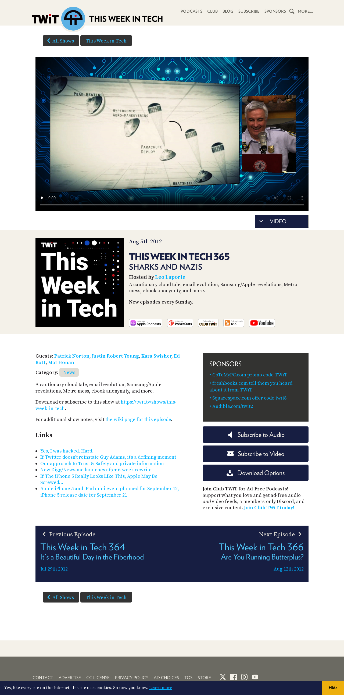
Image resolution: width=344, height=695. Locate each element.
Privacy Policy (131, 677)
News (69, 372)
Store (204, 677)
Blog (228, 11)
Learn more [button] (160, 687)
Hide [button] (333, 687)
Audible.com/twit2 (232, 406)
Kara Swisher (156, 356)
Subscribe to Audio (256, 435)
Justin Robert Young (115, 356)
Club (212, 11)
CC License (98, 677)
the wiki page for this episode (138, 419)
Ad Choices (166, 677)
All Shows (59, 40)
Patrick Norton (71, 356)
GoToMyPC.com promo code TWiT (249, 375)
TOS (188, 677)
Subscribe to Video (255, 454)
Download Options (256, 473)
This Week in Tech (106, 41)
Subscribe (249, 11)
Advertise (70, 677)
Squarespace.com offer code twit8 (249, 398)
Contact (43, 677)
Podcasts (191, 11)
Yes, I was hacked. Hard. (67, 451)
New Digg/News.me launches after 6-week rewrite (96, 470)
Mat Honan (61, 362)
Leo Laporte (170, 277)
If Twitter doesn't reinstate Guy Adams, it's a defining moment (108, 457)
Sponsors (275, 11)
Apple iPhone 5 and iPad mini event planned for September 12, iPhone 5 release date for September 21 (109, 492)
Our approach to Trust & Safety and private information (102, 464)
